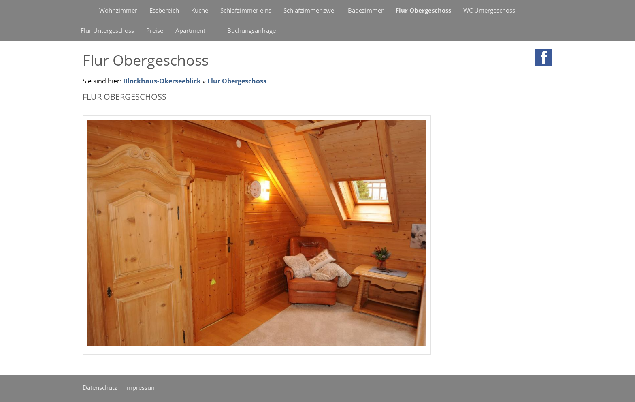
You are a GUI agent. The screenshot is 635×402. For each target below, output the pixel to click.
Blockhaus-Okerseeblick (162, 81)
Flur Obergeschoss (236, 81)
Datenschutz (100, 387)
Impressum (141, 387)
